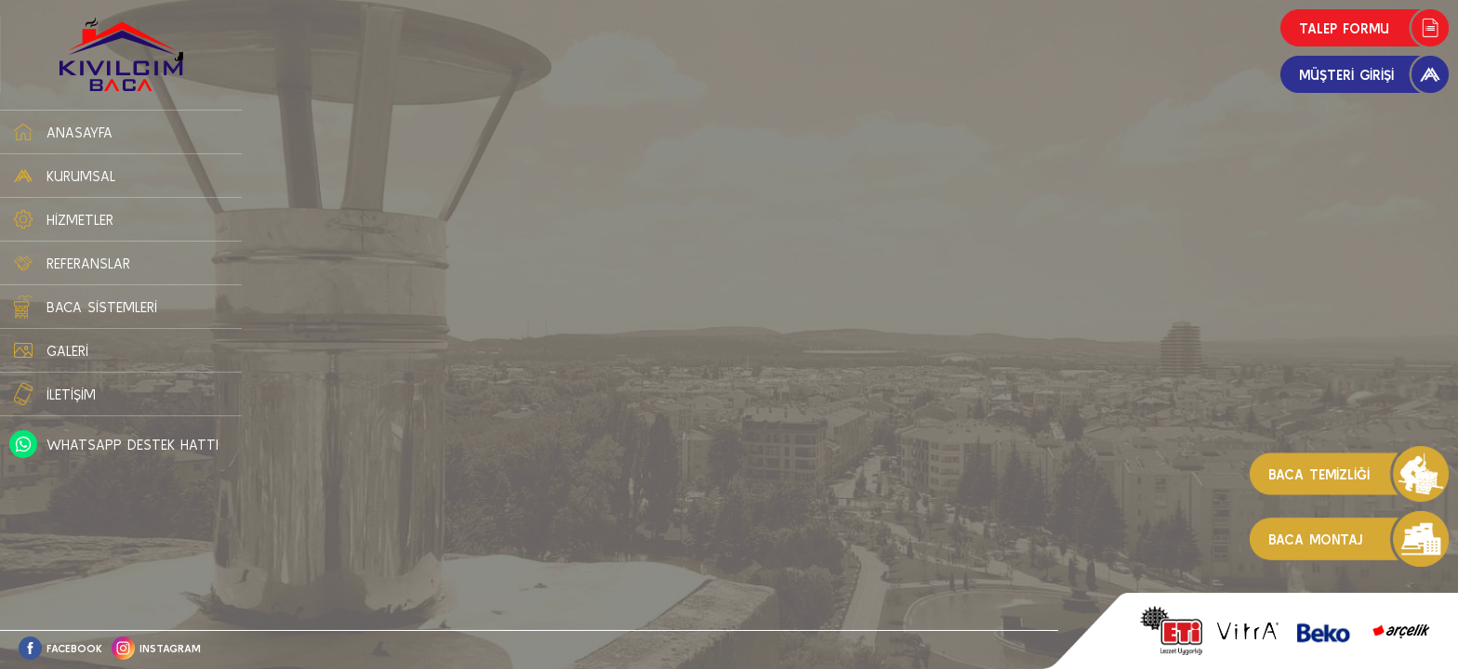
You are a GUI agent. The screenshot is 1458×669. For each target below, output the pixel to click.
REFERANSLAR (88, 263)
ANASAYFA (79, 132)
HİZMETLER (79, 220)
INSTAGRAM (170, 648)
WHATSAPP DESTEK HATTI (132, 445)
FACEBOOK (74, 648)
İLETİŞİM (71, 394)
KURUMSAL (80, 176)
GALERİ (67, 351)
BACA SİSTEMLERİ (101, 307)
